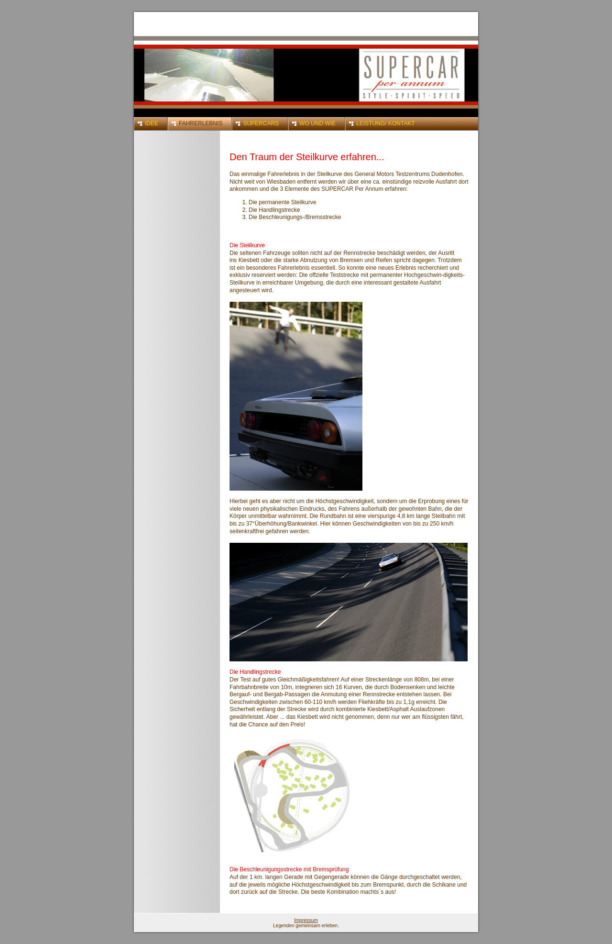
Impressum (305, 920)
